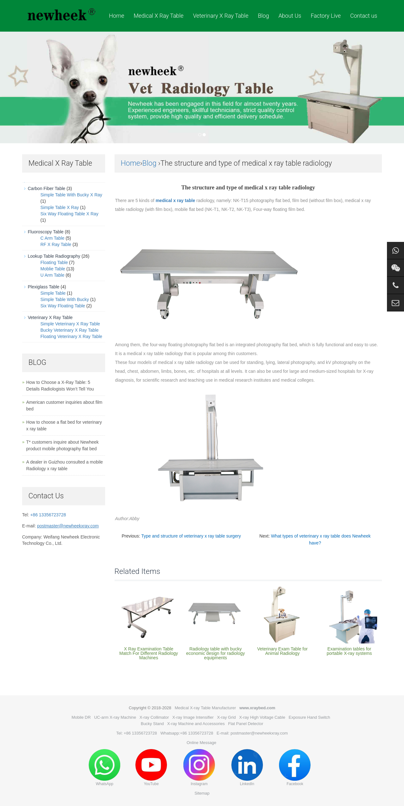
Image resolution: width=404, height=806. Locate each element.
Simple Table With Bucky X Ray (71, 194)
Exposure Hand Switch (309, 717)
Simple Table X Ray (59, 207)
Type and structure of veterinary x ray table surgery (191, 535)
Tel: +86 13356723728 (136, 733)
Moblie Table (52, 268)
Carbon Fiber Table (46, 188)
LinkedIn (247, 767)
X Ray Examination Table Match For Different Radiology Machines (148, 653)
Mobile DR (81, 717)
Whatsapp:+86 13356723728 (186, 733)
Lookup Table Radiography (54, 256)
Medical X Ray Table (158, 15)
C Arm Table (52, 238)
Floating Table (54, 262)
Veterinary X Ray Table (220, 15)
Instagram (199, 767)
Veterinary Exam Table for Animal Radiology (282, 651)
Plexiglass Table (43, 286)
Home (116, 15)
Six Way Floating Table (62, 305)
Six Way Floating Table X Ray (69, 213)
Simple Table (53, 293)
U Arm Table (52, 275)
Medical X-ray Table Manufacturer (205, 707)
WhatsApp (104, 767)
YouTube (151, 767)
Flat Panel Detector (245, 723)
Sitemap (202, 793)
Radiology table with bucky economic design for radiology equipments (215, 653)
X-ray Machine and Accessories (196, 723)
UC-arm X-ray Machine (115, 717)
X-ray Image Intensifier (193, 717)
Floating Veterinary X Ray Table (71, 336)
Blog (263, 15)
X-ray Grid (226, 717)
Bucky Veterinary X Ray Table (69, 330)
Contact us (363, 15)
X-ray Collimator (154, 717)
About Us (289, 15)
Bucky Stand (152, 723)
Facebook (295, 767)
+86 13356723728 (48, 514)
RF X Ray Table (55, 244)
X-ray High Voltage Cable (262, 717)
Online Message (201, 742)
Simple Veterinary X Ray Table (70, 323)
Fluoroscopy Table (45, 231)
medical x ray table (175, 200)
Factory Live (326, 15)
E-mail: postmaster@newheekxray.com (252, 733)
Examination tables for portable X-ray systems (349, 651)
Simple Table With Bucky (64, 299)
